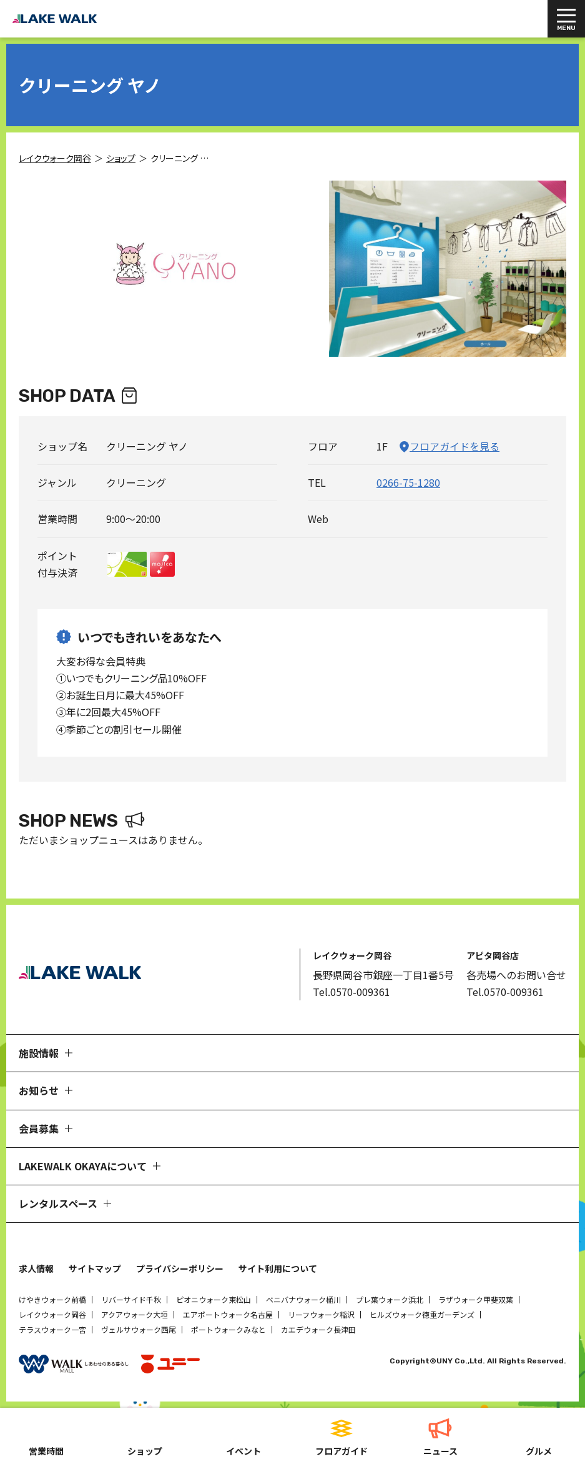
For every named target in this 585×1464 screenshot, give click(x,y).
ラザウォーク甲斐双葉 (475, 1299)
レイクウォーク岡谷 (52, 1314)
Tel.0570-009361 (351, 991)
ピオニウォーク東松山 (213, 1299)
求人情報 (36, 1268)
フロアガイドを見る (454, 446)
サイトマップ (95, 1268)
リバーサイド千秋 (131, 1299)
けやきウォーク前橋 (52, 1299)
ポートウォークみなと (228, 1329)
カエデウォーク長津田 (318, 1329)
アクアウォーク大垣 (134, 1314)
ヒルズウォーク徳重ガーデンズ (422, 1314)
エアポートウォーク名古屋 (228, 1314)
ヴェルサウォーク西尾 (138, 1329)
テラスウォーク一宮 (52, 1329)
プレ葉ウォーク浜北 (389, 1299)
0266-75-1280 (408, 482)
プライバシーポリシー (180, 1268)
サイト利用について (277, 1268)
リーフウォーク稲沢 (321, 1314)
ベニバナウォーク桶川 (303, 1299)
